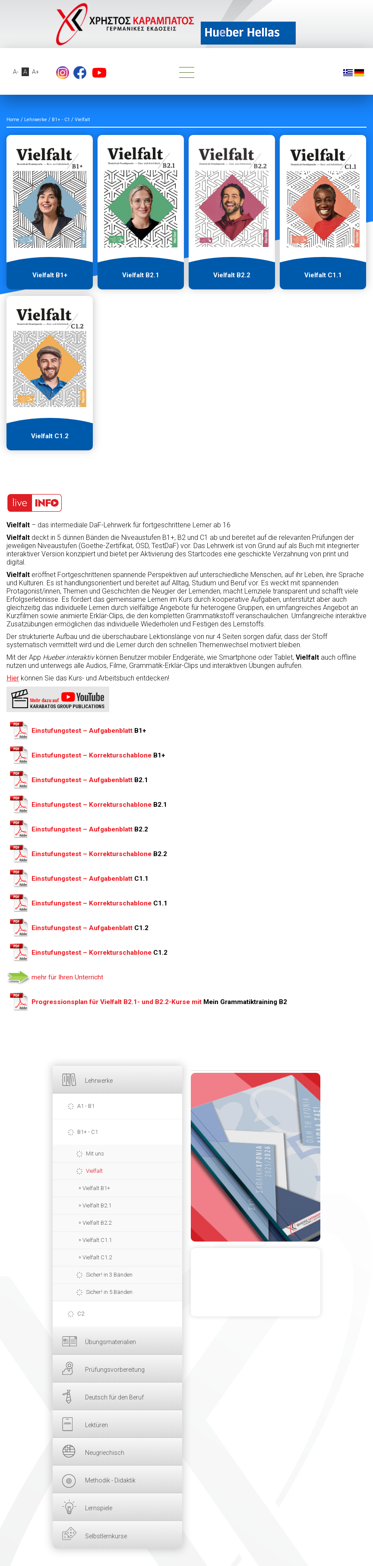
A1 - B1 (86, 1106)
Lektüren (96, 1425)
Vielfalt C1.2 (97, 1257)
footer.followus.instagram (62, 72)
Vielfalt (94, 1171)
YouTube (99, 72)
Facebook (79, 72)
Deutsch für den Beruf (114, 1397)
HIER (255, 1157)
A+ (35, 71)
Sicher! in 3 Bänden (109, 1274)
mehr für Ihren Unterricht (67, 977)
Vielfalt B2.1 (96, 1205)
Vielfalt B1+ (96, 1188)
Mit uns (95, 1153)
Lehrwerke (99, 1080)
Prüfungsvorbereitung (115, 1369)
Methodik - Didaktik (110, 1480)
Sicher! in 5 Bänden (109, 1292)
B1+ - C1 (87, 1132)
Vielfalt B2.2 (96, 1222)
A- (16, 71)
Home (12, 119)
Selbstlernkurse (106, 1536)
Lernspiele (98, 1508)
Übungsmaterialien (110, 1341)
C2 (80, 1313)
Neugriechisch (104, 1452)
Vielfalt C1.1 (97, 1240)
